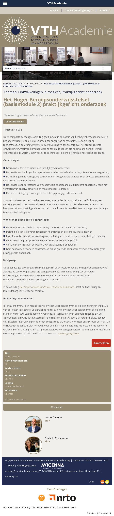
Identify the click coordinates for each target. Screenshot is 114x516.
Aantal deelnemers (16, 360)
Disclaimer (92, 513)
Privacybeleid (105, 513)
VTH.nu (105, 10)
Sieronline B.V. (70, 507)
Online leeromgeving (79, 10)
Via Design (37, 507)
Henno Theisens (53, 417)
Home (25, 83)
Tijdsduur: (9, 129)
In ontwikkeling (15, 121)
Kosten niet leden (15, 375)
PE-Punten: (11, 390)
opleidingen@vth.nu (68, 333)
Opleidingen (36, 83)
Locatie (9, 382)
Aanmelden (101, 343)
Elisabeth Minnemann (56, 438)
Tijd (7, 353)
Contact (53, 10)
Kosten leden (12, 368)
